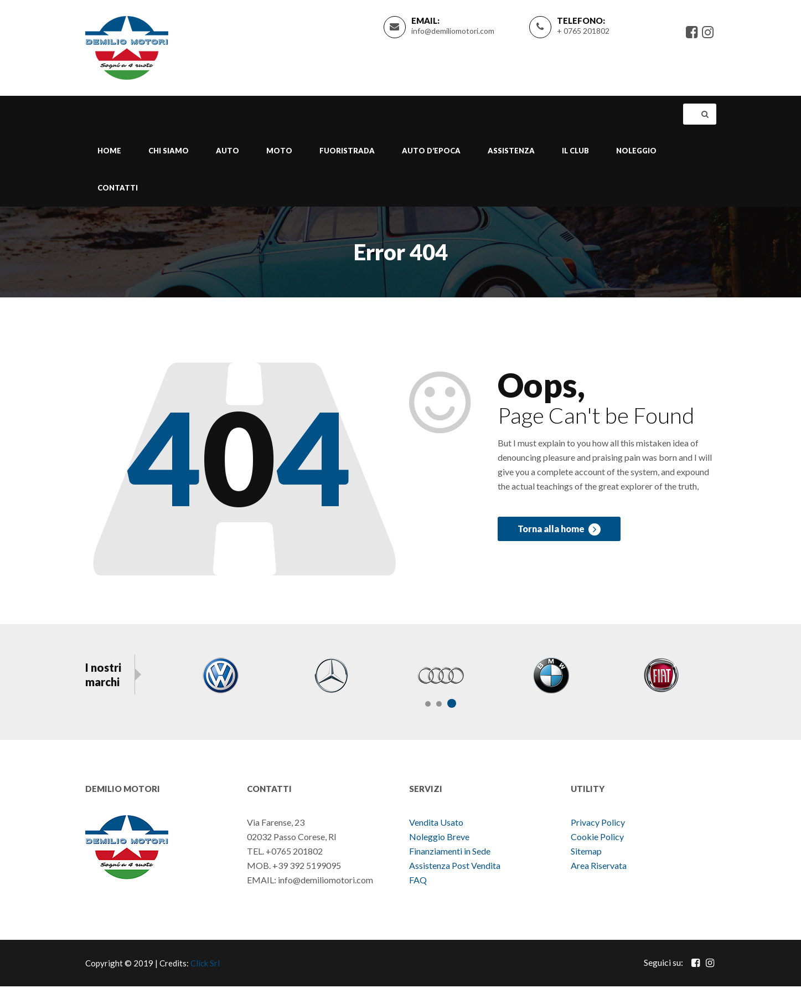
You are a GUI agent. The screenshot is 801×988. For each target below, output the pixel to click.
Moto (279, 151)
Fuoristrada (347, 151)
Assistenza (511, 151)
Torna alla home (559, 532)
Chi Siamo (168, 151)
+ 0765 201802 (583, 31)
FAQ (418, 881)
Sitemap (586, 852)
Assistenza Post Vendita (454, 867)
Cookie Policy (597, 838)
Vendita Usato (436, 824)
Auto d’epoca (431, 151)
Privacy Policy (598, 824)
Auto (227, 151)
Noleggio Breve (440, 838)
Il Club (575, 151)
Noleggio (636, 151)
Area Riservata (599, 867)
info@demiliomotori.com (452, 31)
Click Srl (205, 965)
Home (109, 151)
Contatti (117, 188)
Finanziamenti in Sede (449, 852)
